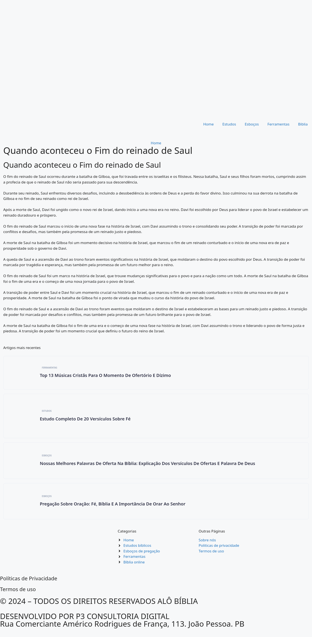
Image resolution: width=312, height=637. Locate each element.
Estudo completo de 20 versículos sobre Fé (85, 420)
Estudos (229, 124)
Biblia (303, 124)
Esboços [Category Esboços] (47, 457)
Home (208, 124)
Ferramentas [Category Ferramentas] (50, 368)
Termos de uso (18, 593)
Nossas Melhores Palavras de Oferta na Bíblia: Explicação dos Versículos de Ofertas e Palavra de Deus (148, 466)
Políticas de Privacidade (28, 582)
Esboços (252, 124)
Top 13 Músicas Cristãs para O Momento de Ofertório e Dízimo (105, 376)
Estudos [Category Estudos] (47, 412)
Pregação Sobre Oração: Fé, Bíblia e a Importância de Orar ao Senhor (113, 507)
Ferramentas (278, 124)
